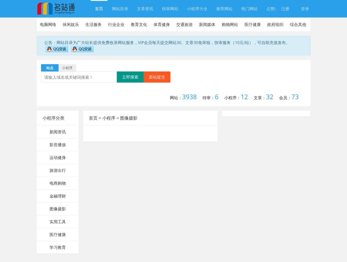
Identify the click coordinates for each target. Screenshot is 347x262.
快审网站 (170, 8)
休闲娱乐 (71, 24)
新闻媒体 (207, 24)
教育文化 (139, 24)
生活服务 (93, 24)
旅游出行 (58, 170)
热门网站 (249, 8)
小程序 (108, 118)
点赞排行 (274, 8)
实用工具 (58, 221)
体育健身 (162, 24)
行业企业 (116, 24)
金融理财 (58, 196)
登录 (305, 8)
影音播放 (58, 144)
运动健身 (58, 157)
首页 (99, 8)
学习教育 (58, 247)
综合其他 (298, 24)
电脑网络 (48, 24)
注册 (285, 8)
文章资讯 (145, 8)
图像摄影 (58, 209)
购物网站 (230, 24)
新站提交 (157, 77)
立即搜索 (130, 77)
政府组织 (275, 24)
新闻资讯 (58, 132)
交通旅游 (184, 24)
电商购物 (58, 183)
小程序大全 (197, 8)
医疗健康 (252, 24)
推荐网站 (224, 8)
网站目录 (120, 8)
